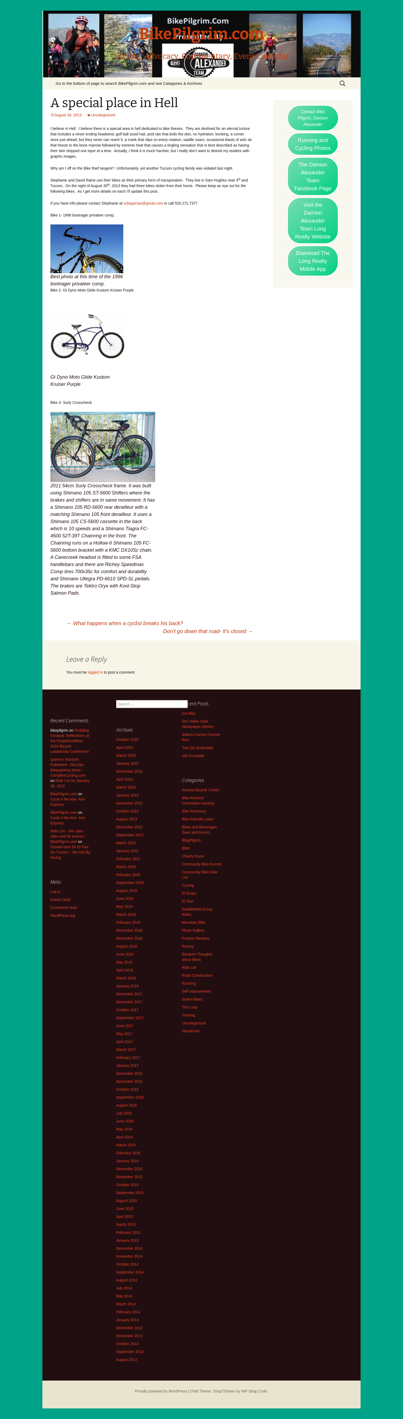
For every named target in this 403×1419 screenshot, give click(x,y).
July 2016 (124, 1113)
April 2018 (124, 970)
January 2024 (127, 795)
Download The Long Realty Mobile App (313, 261)
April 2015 (124, 1216)
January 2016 (127, 1161)
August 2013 (126, 1360)
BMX (186, 848)
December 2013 (129, 1328)
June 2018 (124, 954)
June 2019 (124, 898)
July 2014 (124, 1288)
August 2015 (126, 1201)
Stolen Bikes (192, 999)
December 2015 (129, 1169)
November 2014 (129, 1256)
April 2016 (124, 1137)
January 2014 (127, 1320)
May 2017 (124, 1034)
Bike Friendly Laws (197, 819)
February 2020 (128, 875)
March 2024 (126, 787)
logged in (95, 672)
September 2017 (130, 1018)
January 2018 (127, 986)
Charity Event (193, 856)
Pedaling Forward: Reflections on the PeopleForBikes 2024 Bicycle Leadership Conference (70, 741)
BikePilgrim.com (63, 794)
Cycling (188, 885)
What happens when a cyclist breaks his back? (124, 623)
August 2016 (126, 1105)
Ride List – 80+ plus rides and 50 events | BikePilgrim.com (67, 836)
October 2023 (127, 811)
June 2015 (124, 1208)
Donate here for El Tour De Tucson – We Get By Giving (70, 852)
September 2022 (130, 835)
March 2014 (126, 1304)
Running (189, 983)
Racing (188, 946)
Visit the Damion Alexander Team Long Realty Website (313, 221)
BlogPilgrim (191, 840)
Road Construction (197, 975)
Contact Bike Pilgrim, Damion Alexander (313, 118)
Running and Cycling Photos (312, 144)
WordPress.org (62, 915)
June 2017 (124, 1026)
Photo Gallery (193, 930)
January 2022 (127, 851)
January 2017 (127, 1065)
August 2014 (126, 1280)
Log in (55, 892)
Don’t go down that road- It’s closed (208, 631)
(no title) (188, 713)
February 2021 (128, 859)
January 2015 (127, 1240)
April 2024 (124, 779)
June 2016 (124, 1121)
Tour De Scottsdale (197, 748)
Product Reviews (196, 938)
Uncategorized (103, 115)
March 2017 (126, 1049)
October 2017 (127, 1010)
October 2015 (127, 1185)
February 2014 (128, 1312)
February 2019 (128, 922)
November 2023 (129, 803)
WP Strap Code (254, 1391)
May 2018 (124, 962)
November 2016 (129, 1081)
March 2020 (126, 867)
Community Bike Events (201, 864)
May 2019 (124, 906)
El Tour (187, 901)
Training (188, 1015)
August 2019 (126, 890)
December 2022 (129, 827)
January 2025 (127, 763)
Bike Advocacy (194, 811)
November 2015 (129, 1177)
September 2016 (130, 1097)
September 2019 (130, 883)
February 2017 (128, 1057)
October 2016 (127, 1089)
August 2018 (126, 946)
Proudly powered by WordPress (161, 1391)
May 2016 (124, 1129)
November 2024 (129, 771)
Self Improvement (196, 991)
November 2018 (129, 938)
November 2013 (129, 1336)
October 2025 (127, 739)
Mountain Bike (193, 922)
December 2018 (129, 930)
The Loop (190, 1007)
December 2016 (129, 1073)
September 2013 (130, 1352)
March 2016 (126, 1145)
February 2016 (128, 1153)
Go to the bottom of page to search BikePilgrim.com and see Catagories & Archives (129, 83)
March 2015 (126, 1224)
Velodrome (191, 1031)
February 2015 (128, 1232)
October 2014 (127, 1264)
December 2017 (129, 994)
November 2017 (129, 1002)
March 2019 (126, 914)
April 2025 (124, 747)
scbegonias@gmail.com (143, 203)
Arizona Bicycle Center (201, 790)
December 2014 (129, 1248)
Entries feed (60, 900)
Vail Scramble (193, 756)
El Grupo (189, 893)
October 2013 (127, 1344)
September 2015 (130, 1193)
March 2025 (126, 755)
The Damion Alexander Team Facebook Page (312, 176)
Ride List (189, 967)
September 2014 (130, 1272)
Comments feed (63, 907)
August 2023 (126, 819)
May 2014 (124, 1296)
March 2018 (126, 978)
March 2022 (126, 843)
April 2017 (124, 1042)
